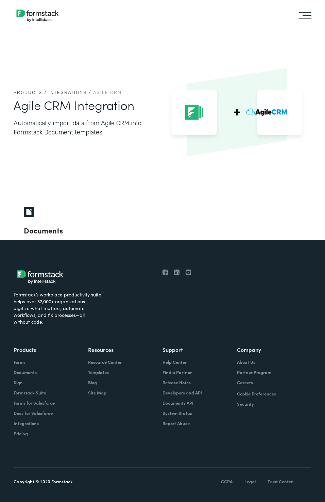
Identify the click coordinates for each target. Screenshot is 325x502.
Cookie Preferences (256, 393)
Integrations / (70, 92)
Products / (30, 92)
